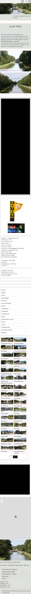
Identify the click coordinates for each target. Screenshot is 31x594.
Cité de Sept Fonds (18, 381)
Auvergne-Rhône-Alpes (7, 41)
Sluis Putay (13, 264)
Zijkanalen (3, 332)
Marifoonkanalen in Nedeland (9, 569)
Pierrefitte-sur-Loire (13, 250)
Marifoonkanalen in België (8, 571)
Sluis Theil (3, 366)
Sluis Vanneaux (18, 406)
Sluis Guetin (4, 451)
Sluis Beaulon (17, 390)
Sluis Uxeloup (4, 436)
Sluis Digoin (4, 351)
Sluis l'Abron (4, 428)
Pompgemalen (5, 308)
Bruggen (3, 292)
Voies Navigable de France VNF (16, 248)
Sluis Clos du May (5, 398)
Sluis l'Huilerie (4, 413)
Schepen (2, 581)
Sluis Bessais (4, 390)
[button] (15, 516)
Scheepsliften (4, 311)
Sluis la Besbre (17, 374)
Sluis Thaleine (4, 358)
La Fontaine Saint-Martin (20, 351)
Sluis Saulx (16, 413)
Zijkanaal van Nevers (6, 444)
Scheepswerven (5, 314)
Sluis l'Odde (12, 260)
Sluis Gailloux (4, 406)
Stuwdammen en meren (7, 319)
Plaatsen (3, 306)
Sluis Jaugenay (17, 436)
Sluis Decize (4, 421)
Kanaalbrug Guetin (18, 444)
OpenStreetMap (23, 537)
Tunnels (3, 324)
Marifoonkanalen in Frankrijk (9, 574)
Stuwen (3, 322)
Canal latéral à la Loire (20, 36)
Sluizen (3, 316)
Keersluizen (4, 300)
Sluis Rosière (17, 398)
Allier (16, 39)
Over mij (4, 578)
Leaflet (17, 537)
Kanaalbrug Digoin (18, 343)
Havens (3, 295)
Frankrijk (12, 255)
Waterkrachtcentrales (6, 330)
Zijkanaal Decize (18, 421)
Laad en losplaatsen (6, 303)
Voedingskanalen (5, 327)
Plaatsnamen (5, 576)
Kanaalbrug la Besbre (6, 374)
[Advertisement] (15, 147)
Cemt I (9, 246)
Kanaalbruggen (5, 298)
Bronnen (3, 290)
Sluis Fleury (17, 428)
